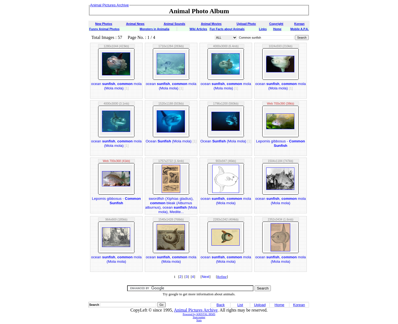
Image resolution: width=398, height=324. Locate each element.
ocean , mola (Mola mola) (116, 86)
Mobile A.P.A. (299, 29)
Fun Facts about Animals (227, 29)
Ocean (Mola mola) (171, 141)
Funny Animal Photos (104, 29)
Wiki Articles (198, 29)
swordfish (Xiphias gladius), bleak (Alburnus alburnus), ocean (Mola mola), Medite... (171, 205)
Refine (222, 277)
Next (205, 277)
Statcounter (199, 317)
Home (277, 29)
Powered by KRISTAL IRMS (199, 314)
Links (263, 29)
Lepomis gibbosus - (280, 143)
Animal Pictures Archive (196, 310)
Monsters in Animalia (154, 29)
